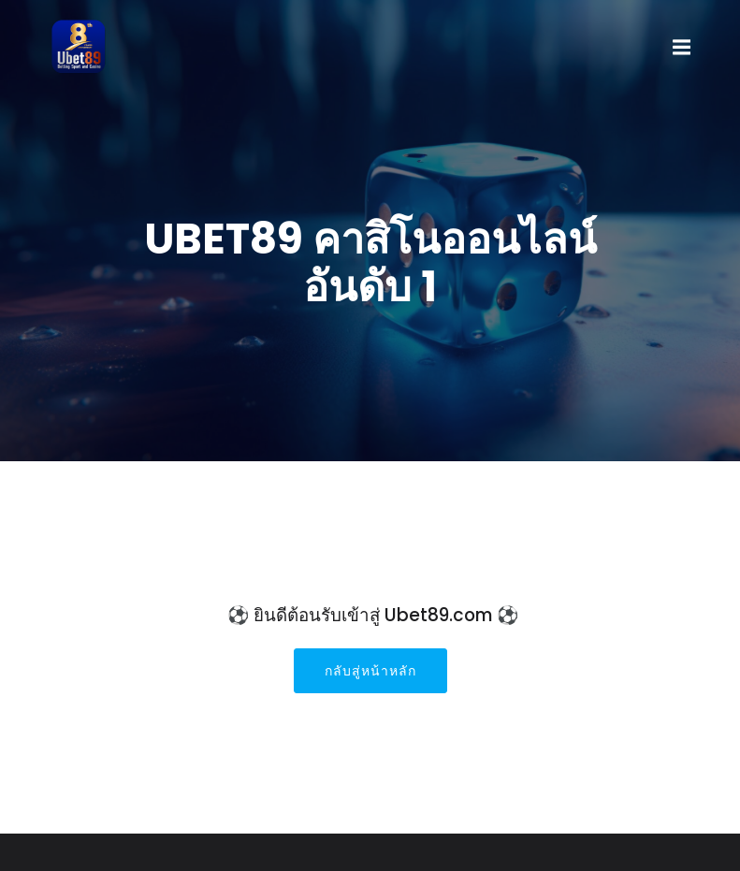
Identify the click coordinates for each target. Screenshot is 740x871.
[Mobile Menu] (682, 47)
